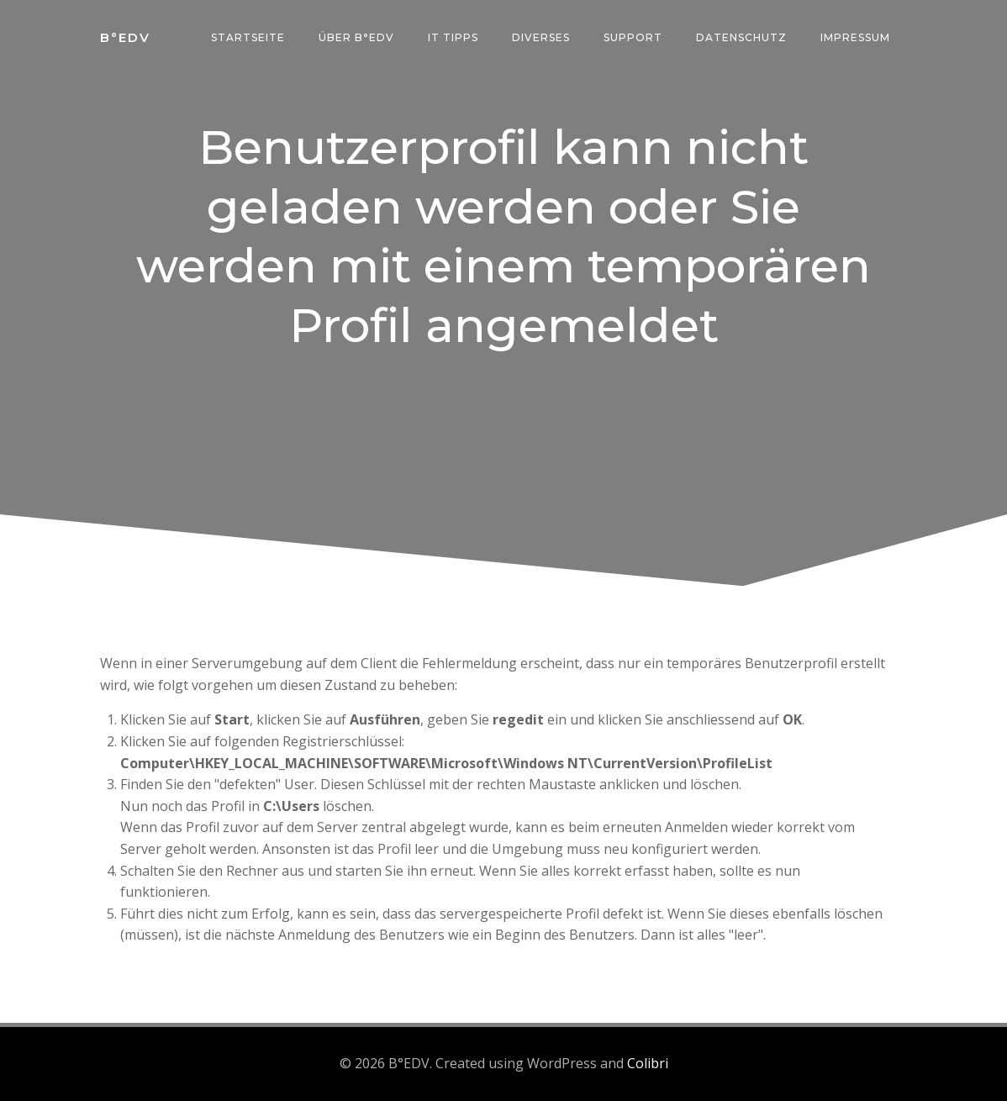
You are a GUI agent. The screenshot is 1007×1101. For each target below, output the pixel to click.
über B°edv (356, 37)
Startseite (248, 37)
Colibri (647, 1063)
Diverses (541, 37)
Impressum (855, 37)
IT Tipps (453, 37)
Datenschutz (741, 37)
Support (633, 37)
